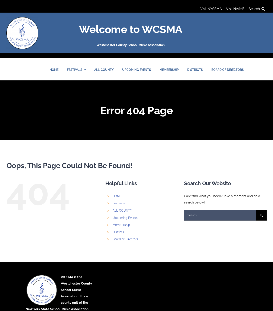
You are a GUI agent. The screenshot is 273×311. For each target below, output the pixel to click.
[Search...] (220, 215)
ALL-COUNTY (122, 210)
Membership (121, 225)
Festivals (119, 203)
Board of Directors (125, 239)
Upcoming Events (125, 217)
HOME (117, 196)
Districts (118, 232)
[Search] (258, 9)
